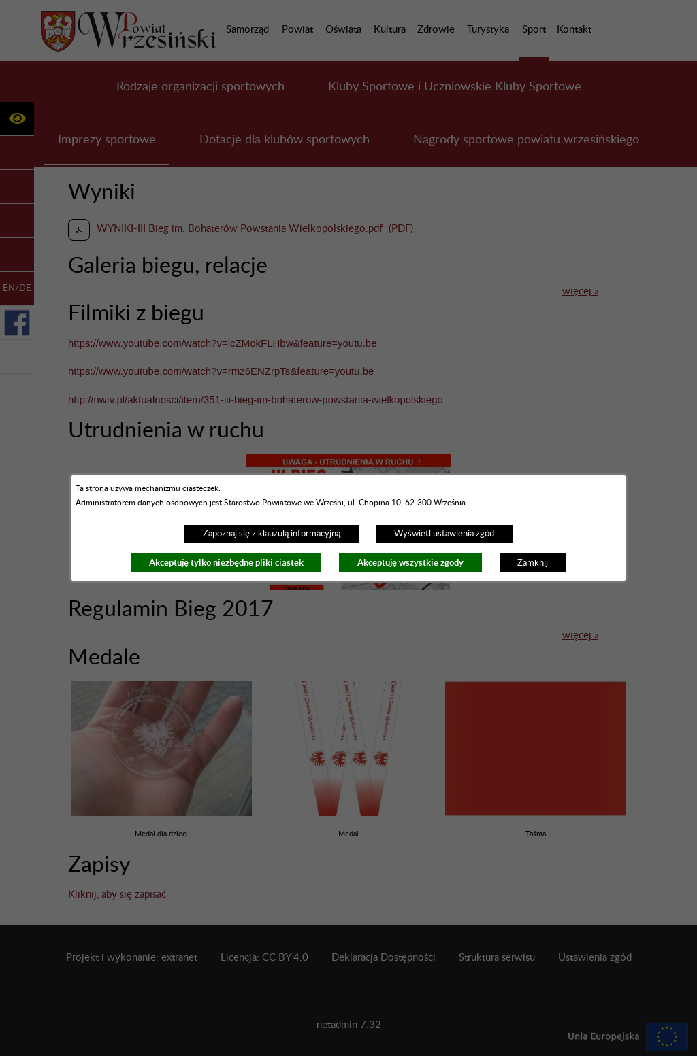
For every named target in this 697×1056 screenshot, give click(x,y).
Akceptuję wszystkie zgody (410, 563)
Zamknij (532, 563)
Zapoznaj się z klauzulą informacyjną (271, 534)
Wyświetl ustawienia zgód (444, 534)
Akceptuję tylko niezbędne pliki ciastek (226, 563)
